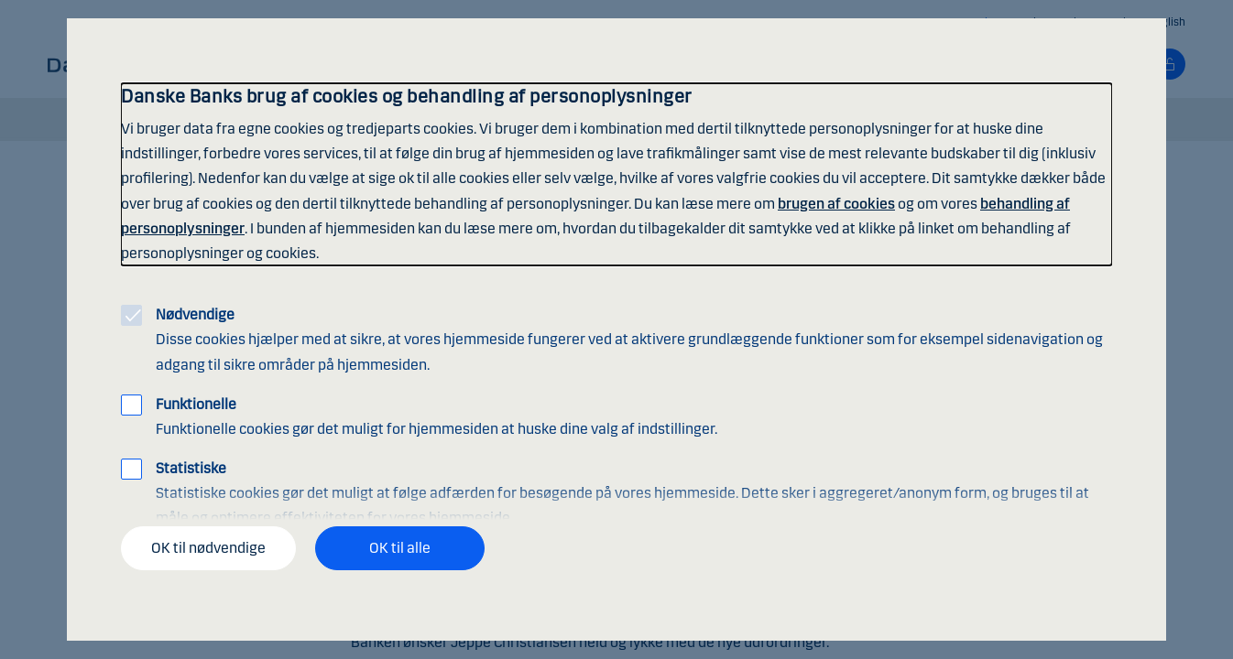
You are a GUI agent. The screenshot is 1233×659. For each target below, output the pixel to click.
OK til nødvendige (208, 547)
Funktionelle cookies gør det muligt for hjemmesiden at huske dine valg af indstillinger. (436, 416)
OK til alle (400, 547)
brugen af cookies (836, 203)
